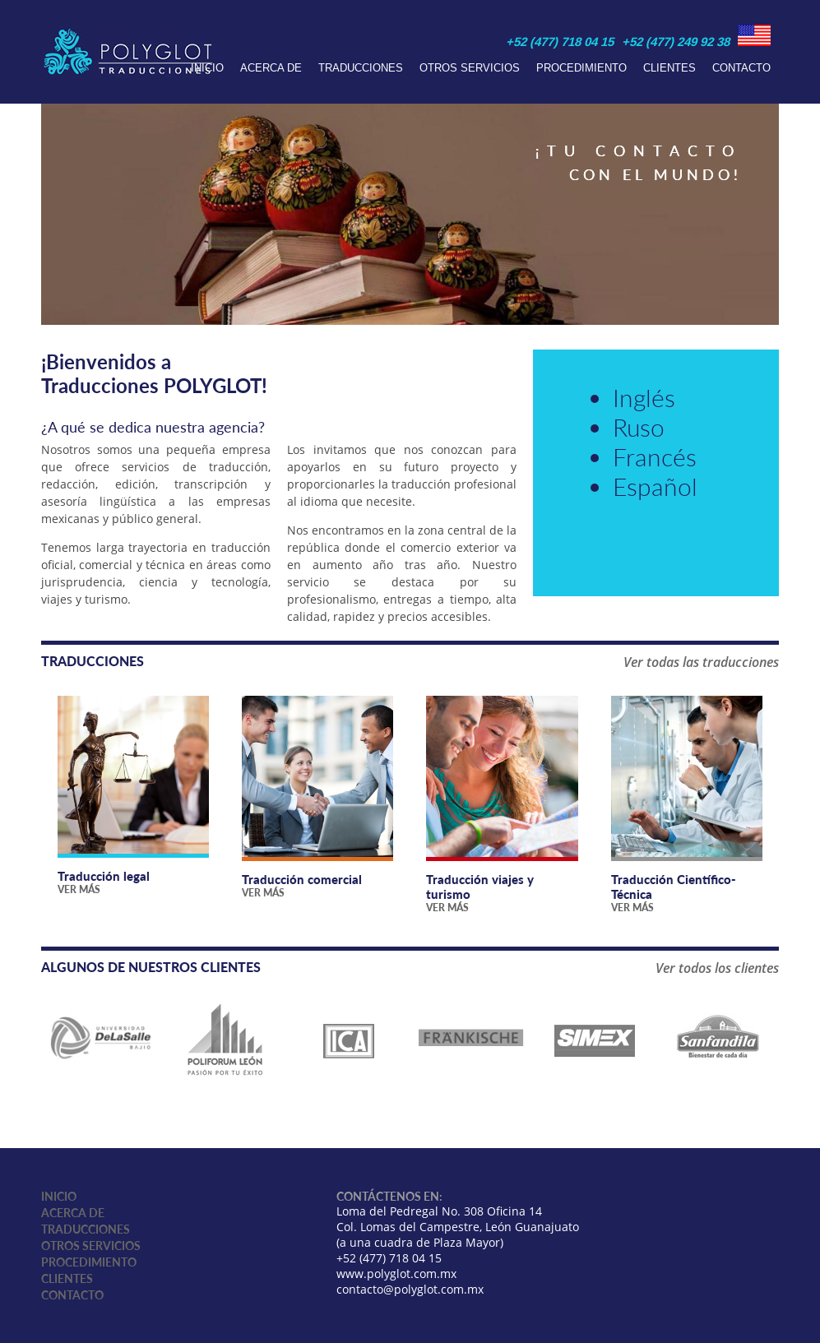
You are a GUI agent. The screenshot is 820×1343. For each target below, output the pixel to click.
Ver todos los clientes (717, 968)
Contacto (741, 68)
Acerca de (271, 68)
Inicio (207, 68)
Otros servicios (469, 68)
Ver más (79, 889)
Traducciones (360, 68)
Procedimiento (581, 68)
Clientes (669, 68)
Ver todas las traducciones (701, 662)
